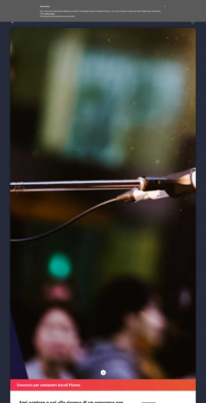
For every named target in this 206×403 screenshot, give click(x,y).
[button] (165, 6)
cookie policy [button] (49, 14)
